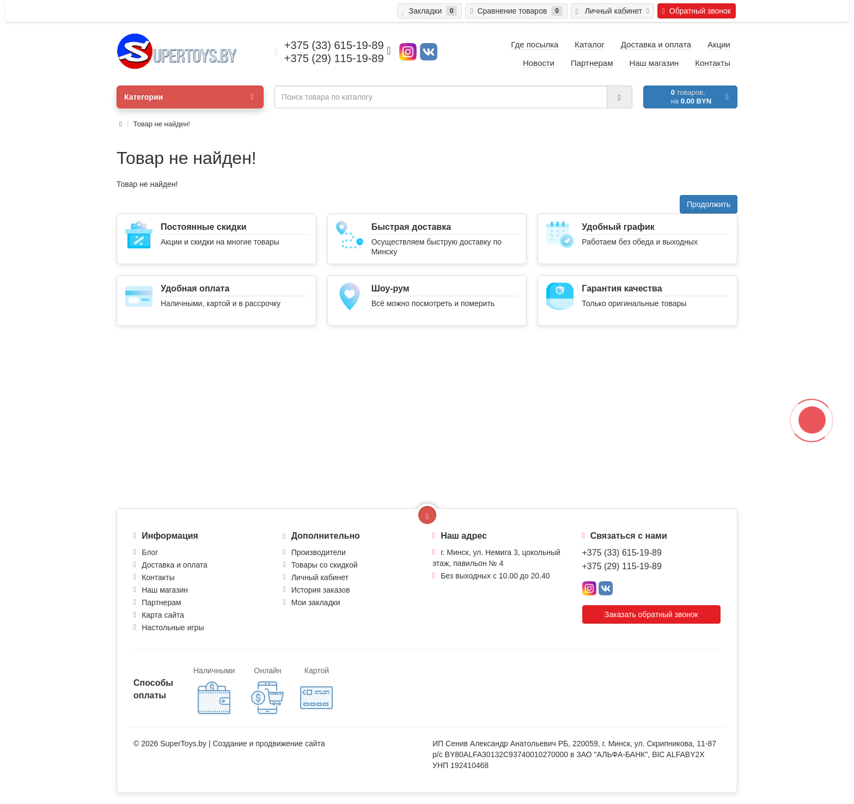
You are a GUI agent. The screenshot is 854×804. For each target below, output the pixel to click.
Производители (318, 552)
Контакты (158, 577)
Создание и (233, 743)
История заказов (320, 590)
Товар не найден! (161, 124)
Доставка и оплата (175, 565)
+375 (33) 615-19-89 (622, 552)
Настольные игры (173, 627)
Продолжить (708, 204)
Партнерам (161, 602)
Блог (150, 552)
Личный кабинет (320, 577)
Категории (189, 97)
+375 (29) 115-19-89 (622, 566)
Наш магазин (165, 590)
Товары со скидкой (324, 565)
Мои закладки (315, 602)
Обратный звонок (696, 11)
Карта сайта (163, 615)
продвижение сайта (290, 743)
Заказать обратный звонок (651, 614)
